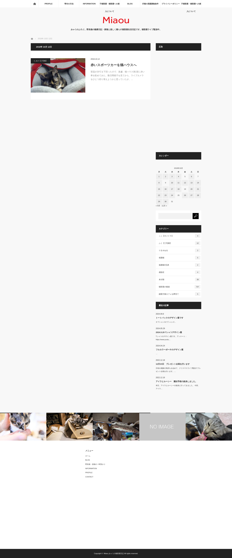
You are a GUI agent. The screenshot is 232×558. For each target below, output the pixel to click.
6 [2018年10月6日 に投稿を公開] (191, 176)
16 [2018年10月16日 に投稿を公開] (165, 189)
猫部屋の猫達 (179, 287)
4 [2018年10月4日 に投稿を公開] (178, 176)
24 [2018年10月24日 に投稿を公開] (172, 195)
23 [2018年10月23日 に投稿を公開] (165, 195)
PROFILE (48, 4)
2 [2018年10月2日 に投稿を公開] (165, 176)
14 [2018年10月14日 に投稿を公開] (198, 183)
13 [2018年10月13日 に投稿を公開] (191, 183)
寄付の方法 (68, 4)
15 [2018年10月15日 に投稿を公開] (159, 189)
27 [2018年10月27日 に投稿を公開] (191, 195)
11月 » (164, 206)
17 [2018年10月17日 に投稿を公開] (172, 189)
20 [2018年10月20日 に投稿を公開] (191, 189)
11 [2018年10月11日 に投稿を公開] (178, 183)
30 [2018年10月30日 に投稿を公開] (165, 201)
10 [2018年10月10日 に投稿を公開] (172, 183)
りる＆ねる (179, 250)
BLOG (130, 4)
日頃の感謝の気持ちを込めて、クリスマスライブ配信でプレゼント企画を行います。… (178, 369)
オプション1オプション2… (166, 322)
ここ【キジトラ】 (179, 236)
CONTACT (89, 477)
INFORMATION (89, 4)
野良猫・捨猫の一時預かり (95, 464)
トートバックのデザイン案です (169, 318)
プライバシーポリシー (171, 4)
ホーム (87, 456)
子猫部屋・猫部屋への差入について (110, 5)
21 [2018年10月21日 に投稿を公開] (198, 189)
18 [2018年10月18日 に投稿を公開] (178, 189)
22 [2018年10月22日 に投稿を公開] (159, 195)
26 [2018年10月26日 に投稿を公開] (185, 195)
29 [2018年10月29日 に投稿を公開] (159, 201)
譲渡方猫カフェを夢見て (179, 294)
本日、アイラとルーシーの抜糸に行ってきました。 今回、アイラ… (178, 387)
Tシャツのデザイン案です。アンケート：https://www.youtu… (171, 337)
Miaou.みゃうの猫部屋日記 (114, 553)
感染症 (179, 272)
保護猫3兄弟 (179, 265)
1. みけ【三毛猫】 (40, 61)
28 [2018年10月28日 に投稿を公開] (198, 195)
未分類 (179, 279)
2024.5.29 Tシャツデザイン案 (169, 332)
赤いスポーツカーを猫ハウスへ (114, 65)
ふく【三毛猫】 (179, 243)
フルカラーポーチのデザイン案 (169, 349)
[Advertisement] (178, 102)
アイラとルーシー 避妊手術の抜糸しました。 (176, 381)
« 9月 (158, 206)
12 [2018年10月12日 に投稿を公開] (185, 183)
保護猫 (179, 258)
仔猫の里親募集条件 (150, 4)
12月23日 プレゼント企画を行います (173, 364)
